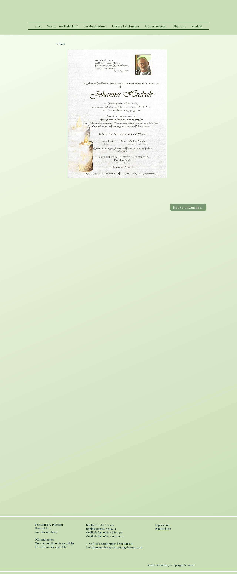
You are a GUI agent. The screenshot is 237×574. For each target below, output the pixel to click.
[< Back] (68, 44)
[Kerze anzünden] (188, 207)
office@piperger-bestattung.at (114, 543)
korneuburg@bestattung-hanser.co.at (118, 547)
